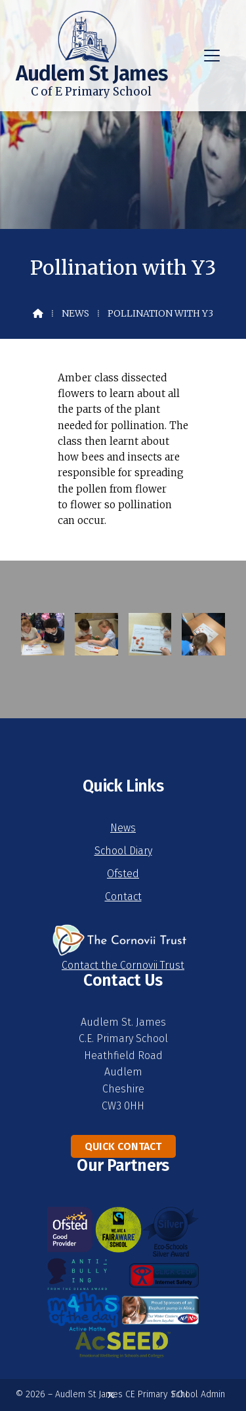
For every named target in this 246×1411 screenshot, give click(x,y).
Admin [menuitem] (213, 1394)
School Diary (123, 851)
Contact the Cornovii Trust (123, 965)
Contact (123, 896)
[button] (212, 55)
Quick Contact (123, 1146)
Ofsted (123, 873)
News (75, 313)
